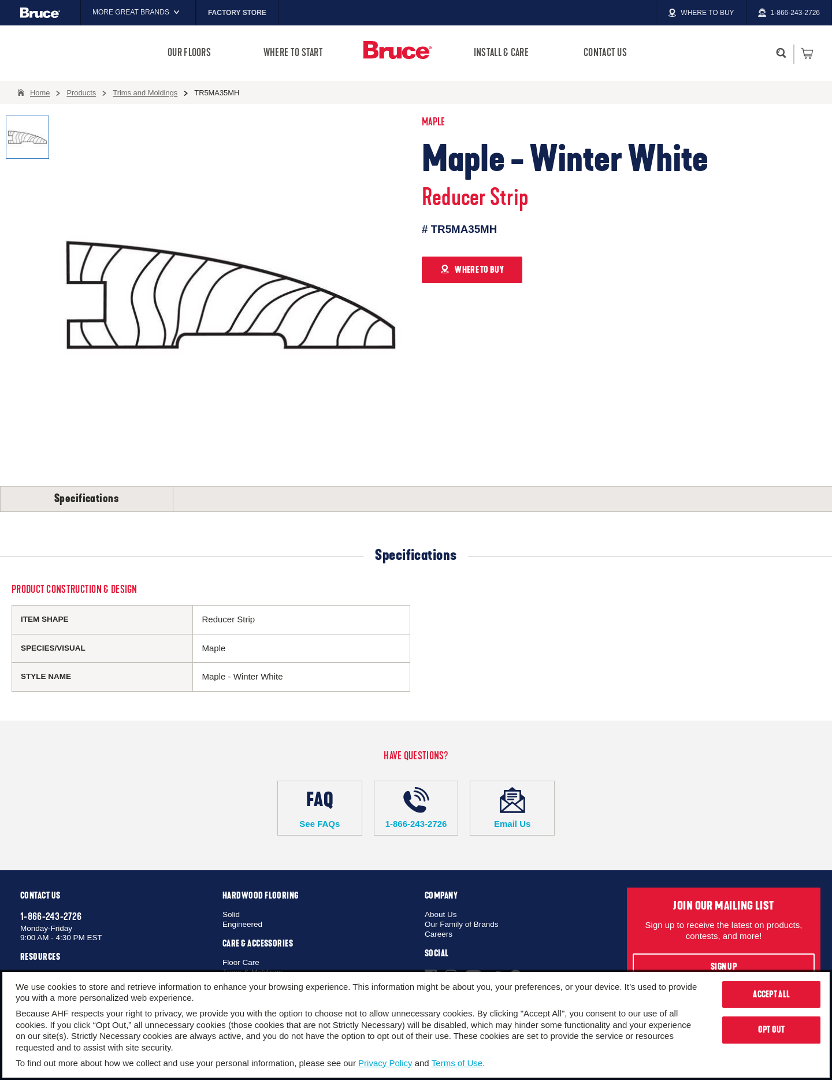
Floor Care (240, 962)
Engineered (242, 924)
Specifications (86, 498)
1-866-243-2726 (416, 808)
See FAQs (320, 808)
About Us (441, 914)
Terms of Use (457, 1063)
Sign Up (724, 967)
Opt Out (771, 1030)
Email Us (512, 808)
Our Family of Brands (462, 924)
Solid (231, 914)
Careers (438, 934)
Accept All (771, 994)
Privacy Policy (385, 1063)
